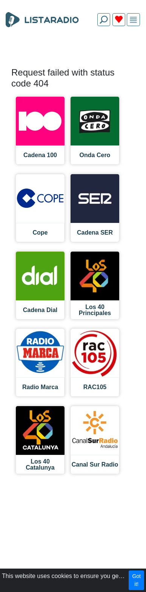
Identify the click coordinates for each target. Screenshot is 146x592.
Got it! (136, 580)
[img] (133, 19)
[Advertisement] (73, 50)
